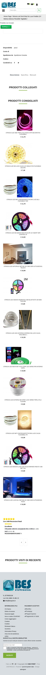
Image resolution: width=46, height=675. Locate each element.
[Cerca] (22, 10)
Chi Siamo (8, 609)
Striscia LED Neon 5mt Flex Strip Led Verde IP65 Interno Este (23, 367)
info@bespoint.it (10, 601)
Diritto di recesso (10, 611)
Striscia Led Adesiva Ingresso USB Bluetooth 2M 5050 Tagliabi (23, 300)
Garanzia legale (9, 614)
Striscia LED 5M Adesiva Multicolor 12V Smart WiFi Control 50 (23, 233)
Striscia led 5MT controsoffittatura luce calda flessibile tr (23, 434)
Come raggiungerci (10, 619)
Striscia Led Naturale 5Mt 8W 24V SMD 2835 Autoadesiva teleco (23, 267)
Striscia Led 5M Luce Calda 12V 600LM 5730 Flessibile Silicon (23, 166)
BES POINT (32, 664)
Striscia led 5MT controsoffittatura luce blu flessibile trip (23, 200)
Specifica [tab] (24, 75)
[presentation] (21, 542)
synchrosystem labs (28, 666)
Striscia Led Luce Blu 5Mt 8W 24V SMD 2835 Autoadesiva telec (23, 500)
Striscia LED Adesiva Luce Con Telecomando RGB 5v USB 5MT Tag (23, 467)
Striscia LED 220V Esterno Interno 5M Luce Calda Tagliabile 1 (23, 333)
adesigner (23, 669)
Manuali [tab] (33, 75)
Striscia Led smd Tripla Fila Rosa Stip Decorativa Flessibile (23, 133)
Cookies (7, 621)
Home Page (7, 16)
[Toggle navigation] (3, 10)
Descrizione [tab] (14, 75)
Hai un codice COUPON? (12, 616)
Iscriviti (9, 655)
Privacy (29, 647)
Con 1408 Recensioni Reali (12, 521)
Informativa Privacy (10, 631)
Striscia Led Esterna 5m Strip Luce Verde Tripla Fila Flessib (23, 400)
